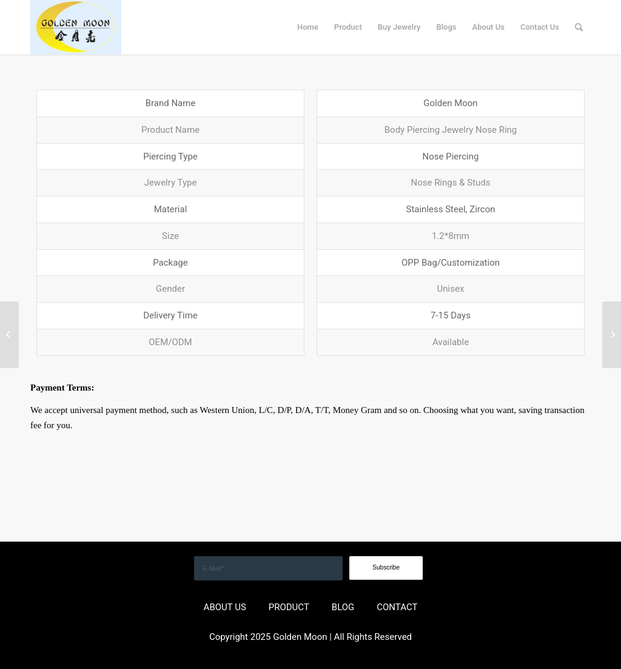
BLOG (343, 607)
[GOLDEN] (75, 27)
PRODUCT (289, 607)
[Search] (579, 27)
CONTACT (397, 607)
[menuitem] (307, 27)
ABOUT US (225, 607)
